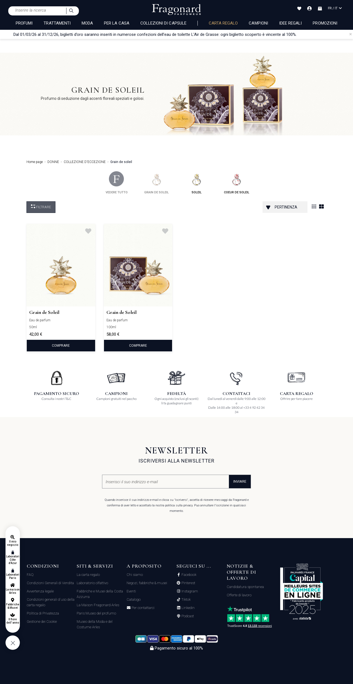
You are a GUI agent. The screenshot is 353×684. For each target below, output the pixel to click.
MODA (87, 23)
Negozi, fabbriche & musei (147, 583)
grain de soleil (156, 182)
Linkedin (188, 607)
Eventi (131, 591)
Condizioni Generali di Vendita (50, 583)
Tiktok (186, 599)
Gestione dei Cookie (42, 621)
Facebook (188, 574)
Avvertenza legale (40, 591)
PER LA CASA (116, 23)
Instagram (189, 591)
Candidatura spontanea (245, 587)
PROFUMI (24, 23)
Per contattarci (142, 607)
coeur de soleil (236, 182)
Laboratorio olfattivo (92, 583)
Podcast (187, 616)
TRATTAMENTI (57, 23)
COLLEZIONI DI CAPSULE (163, 23)
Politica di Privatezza (43, 613)
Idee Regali (290, 23)
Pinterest (188, 583)
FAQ (30, 575)
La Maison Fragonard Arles (98, 605)
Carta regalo (223, 23)
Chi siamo (135, 575)
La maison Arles (12, 591)
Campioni (258, 23)
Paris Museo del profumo (96, 613)
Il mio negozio (12, 543)
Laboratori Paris (13, 576)
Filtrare (41, 206)
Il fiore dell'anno (12, 621)
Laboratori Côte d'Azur (13, 560)
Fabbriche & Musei (12, 606)
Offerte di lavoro (239, 595)
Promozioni (325, 23)
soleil (196, 182)
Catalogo (134, 599)
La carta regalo (88, 575)
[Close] (350, 34)
